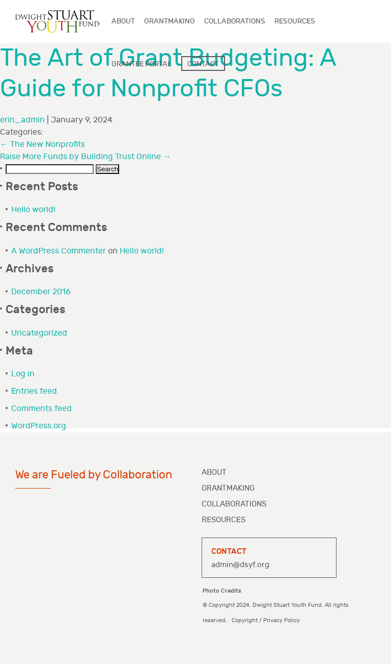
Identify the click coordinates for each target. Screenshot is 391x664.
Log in (23, 374)
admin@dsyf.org (240, 564)
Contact (203, 64)
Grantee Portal (141, 64)
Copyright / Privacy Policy (266, 620)
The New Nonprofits (42, 144)
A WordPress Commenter (58, 251)
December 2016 (41, 292)
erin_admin (22, 120)
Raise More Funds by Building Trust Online (85, 157)
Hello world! (33, 210)
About (214, 472)
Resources (223, 520)
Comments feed (41, 409)
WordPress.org (38, 426)
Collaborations (234, 504)
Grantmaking (228, 488)
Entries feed (34, 391)
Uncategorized (39, 333)
